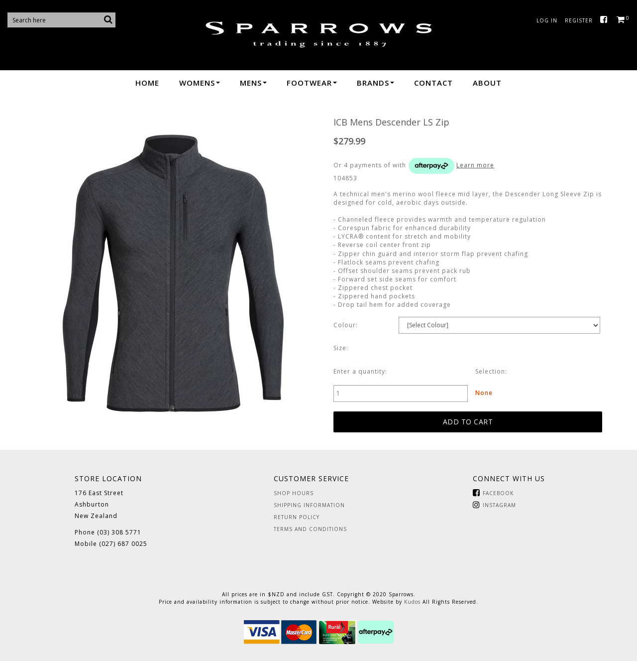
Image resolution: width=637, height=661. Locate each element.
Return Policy (296, 517)
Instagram (499, 505)
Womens (199, 83)
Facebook (606, 20)
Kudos (412, 601)
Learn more (475, 165)
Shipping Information (309, 505)
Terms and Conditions (310, 529)
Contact (433, 83)
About (487, 83)
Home (147, 83)
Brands (375, 83)
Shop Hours (294, 493)
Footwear (312, 83)
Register (579, 20)
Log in (546, 20)
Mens (253, 83)
